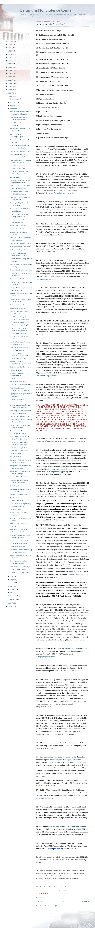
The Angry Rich (15, 177)
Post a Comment (40, 897)
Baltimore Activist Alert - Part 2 (20, 279)
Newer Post (39, 901)
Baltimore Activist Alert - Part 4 (20, 151)
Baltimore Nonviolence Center (46, 10)
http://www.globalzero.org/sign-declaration (65, 760)
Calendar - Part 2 (15, 509)
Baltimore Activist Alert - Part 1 (20, 416)
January (13, 599)
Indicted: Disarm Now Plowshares (21, 477)
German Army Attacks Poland (19, 572)
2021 (10, 61)
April (12, 589)
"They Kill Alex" (15, 457)
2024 (10, 51)
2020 (10, 64)
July (11, 580)
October (13, 105)
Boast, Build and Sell (17, 229)
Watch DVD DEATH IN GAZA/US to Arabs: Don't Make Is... (19, 336)
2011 (10, 93)
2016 (10, 77)
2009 (10, 603)
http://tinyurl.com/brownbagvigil (63, 193)
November (14, 102)
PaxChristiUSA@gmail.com (47, 376)
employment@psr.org (59, 472)
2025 (10, 48)
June (12, 583)
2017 (10, 73)
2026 (10, 44)
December (13, 99)
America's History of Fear (18, 495)
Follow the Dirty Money (18, 381)
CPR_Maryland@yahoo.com (46, 279)
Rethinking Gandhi (16, 486)
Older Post (85, 901)
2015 (10, 80)
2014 (10, 83)
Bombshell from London (18, 308)
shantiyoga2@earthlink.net (45, 657)
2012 (10, 90)
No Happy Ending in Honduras (20, 246)
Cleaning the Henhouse (17, 546)
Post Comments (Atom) (52, 906)
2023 (10, 54)
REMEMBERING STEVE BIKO (21, 385)
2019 (10, 67)
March (12, 592)
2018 (10, 70)
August (12, 576)
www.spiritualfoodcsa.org (73, 648)
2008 (10, 606)
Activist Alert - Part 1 (17, 305)
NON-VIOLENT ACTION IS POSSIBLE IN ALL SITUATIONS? (19, 375)
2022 (10, 57)
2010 (10, 96)
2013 (10, 86)
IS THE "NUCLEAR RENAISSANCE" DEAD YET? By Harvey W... (19, 355)
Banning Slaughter (16, 370)
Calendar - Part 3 (15, 453)
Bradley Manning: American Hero (21, 270)
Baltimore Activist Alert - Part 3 (20, 243)
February (13, 596)
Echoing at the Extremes (18, 225)
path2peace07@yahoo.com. (46, 798)
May (12, 586)
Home (63, 901)
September (14, 109)
